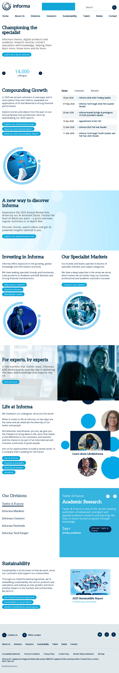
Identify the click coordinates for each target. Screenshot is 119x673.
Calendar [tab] (79, 91)
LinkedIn (107, 635)
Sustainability (70, 16)
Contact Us (13, 635)
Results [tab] (95, 91)
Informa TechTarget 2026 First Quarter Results (96, 105)
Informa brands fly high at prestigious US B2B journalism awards (96, 113)
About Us (19, 16)
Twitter (114, 635)
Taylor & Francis (13, 503)
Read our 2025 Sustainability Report (21, 133)
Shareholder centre (13, 294)
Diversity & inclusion (13, 467)
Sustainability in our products (17, 602)
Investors (51, 16)
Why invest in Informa (14, 284)
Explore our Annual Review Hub (19, 124)
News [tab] (65, 91)
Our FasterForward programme (19, 597)
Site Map (101, 654)
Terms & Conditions (32, 654)
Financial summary (12, 289)
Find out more (10, 381)
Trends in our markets (74, 284)
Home (5, 16)
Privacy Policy (49, 654)
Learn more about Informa (16, 54)
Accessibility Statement (11, 654)
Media (99, 16)
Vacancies (8, 472)
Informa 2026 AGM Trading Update (95, 98)
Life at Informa (11, 458)
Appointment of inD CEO (90, 121)
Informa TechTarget (15, 533)
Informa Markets (13, 511)
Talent (86, 16)
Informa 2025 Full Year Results (93, 127)
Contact (113, 16)
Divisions (35, 16)
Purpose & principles (14, 462)
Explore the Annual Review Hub (19, 236)
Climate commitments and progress (21, 606)
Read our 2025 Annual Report (18, 129)
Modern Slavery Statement (83, 654)
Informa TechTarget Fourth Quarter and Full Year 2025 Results (97, 134)
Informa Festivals (13, 525)
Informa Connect (13, 518)
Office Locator (34, 635)
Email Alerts (100, 635)
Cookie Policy (64, 654)
